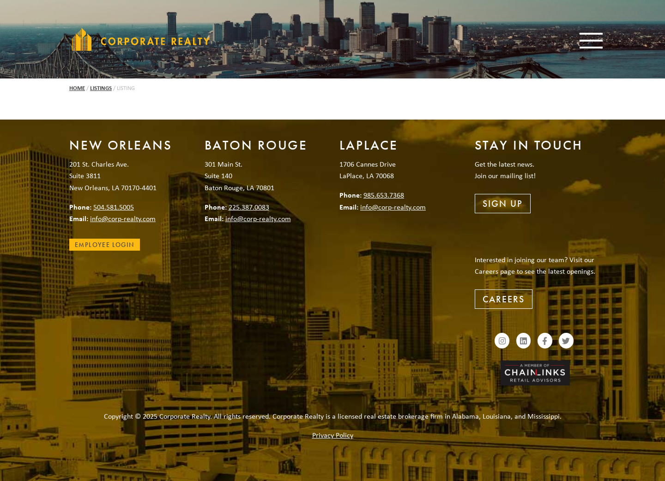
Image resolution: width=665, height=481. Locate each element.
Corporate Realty (141, 39)
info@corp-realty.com (123, 218)
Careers (504, 299)
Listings (101, 88)
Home (77, 88)
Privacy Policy (332, 435)
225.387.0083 (249, 207)
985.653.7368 (383, 195)
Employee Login (104, 244)
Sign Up (503, 204)
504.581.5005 (113, 207)
